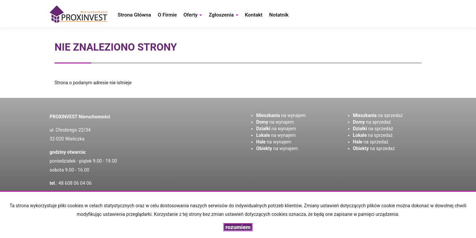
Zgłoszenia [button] (223, 15)
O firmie (167, 15)
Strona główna (134, 15)
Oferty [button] (192, 15)
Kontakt (253, 15)
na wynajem (281, 115)
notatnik (279, 15)
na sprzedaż (378, 115)
